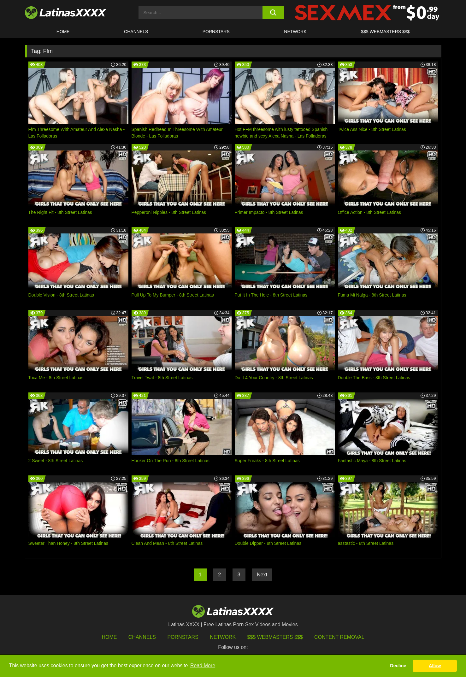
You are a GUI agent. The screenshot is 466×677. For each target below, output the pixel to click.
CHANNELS (136, 31)
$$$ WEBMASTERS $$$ (385, 31)
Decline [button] (398, 665)
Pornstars (216, 31)
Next (262, 574)
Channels (142, 637)
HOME (63, 31)
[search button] (273, 12)
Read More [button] (202, 665)
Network (295, 31)
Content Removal (339, 637)
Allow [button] (435, 665)
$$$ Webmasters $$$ (275, 637)
